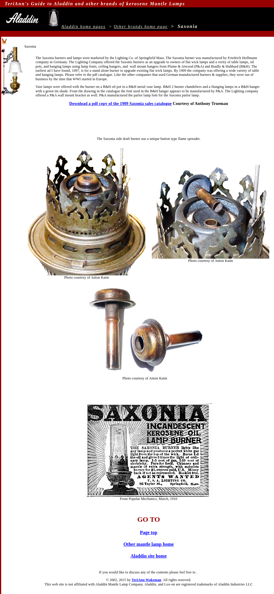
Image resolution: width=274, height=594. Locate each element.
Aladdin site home (148, 555)
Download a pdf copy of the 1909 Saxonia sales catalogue (120, 103)
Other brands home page (141, 26)
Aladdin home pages (83, 26)
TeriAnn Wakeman (146, 580)
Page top (148, 532)
